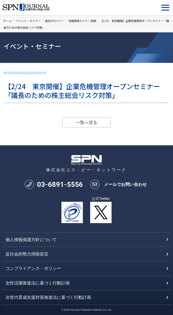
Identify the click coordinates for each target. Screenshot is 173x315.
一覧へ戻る (86, 122)
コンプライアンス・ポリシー (33, 268)
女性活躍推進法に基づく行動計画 (38, 283)
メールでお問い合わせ (125, 184)
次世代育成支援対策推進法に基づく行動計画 (48, 297)
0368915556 (60, 184)
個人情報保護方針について (31, 239)
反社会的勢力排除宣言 (27, 254)
